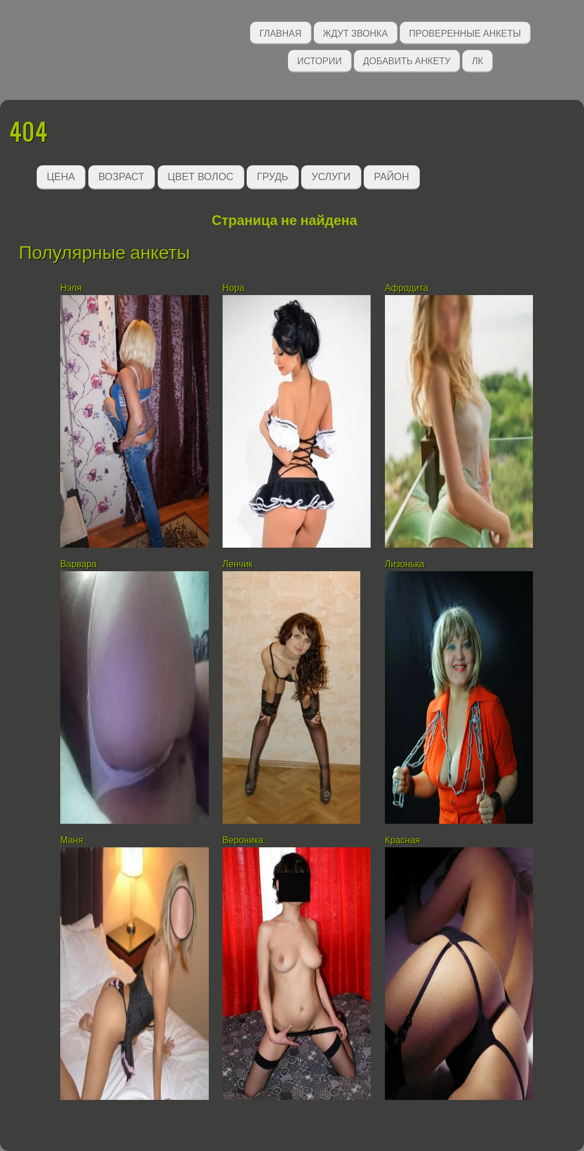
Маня (71, 840)
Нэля (70, 288)
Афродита (407, 288)
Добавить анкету (407, 60)
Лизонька (405, 564)
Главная (280, 32)
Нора (233, 288)
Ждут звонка (355, 32)
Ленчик (238, 564)
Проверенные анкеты (465, 32)
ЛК (477, 60)
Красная (403, 840)
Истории (319, 60)
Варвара (78, 564)
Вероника (243, 840)
